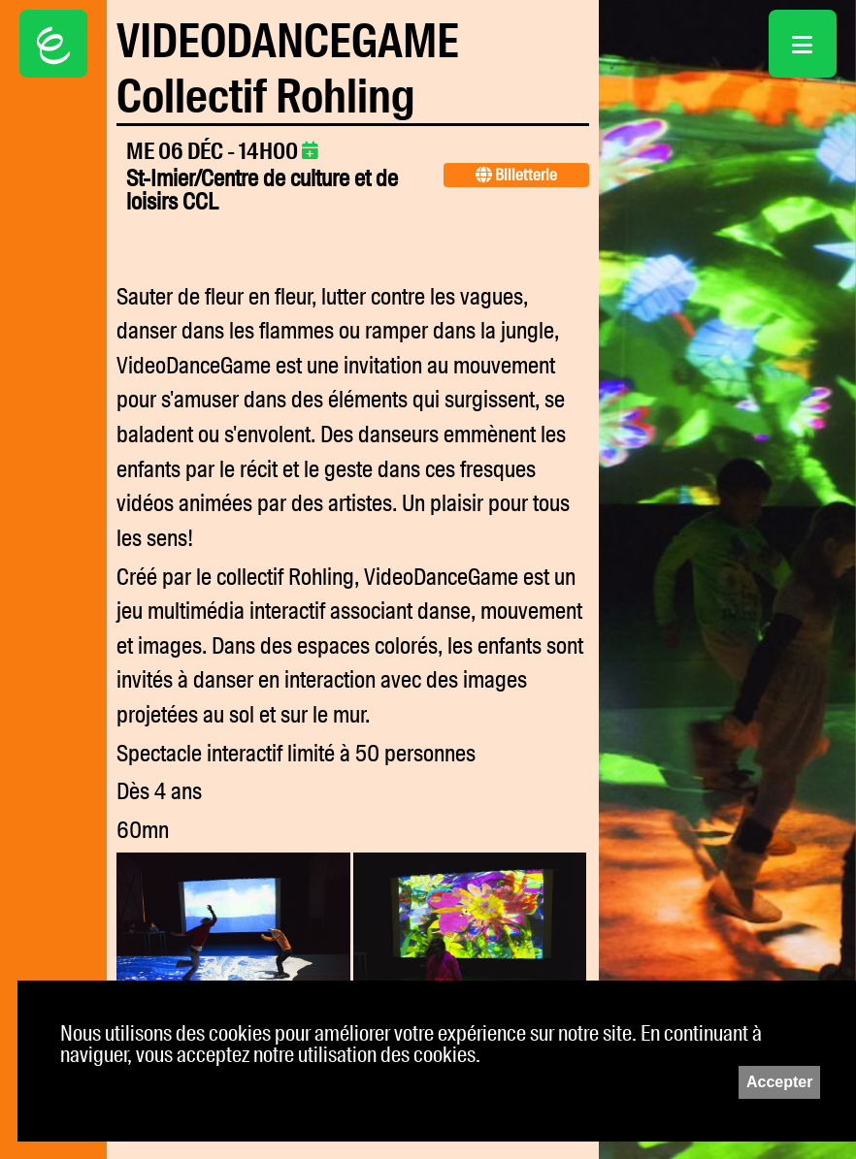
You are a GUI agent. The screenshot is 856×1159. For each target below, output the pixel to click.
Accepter (779, 1082)
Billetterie (516, 175)
